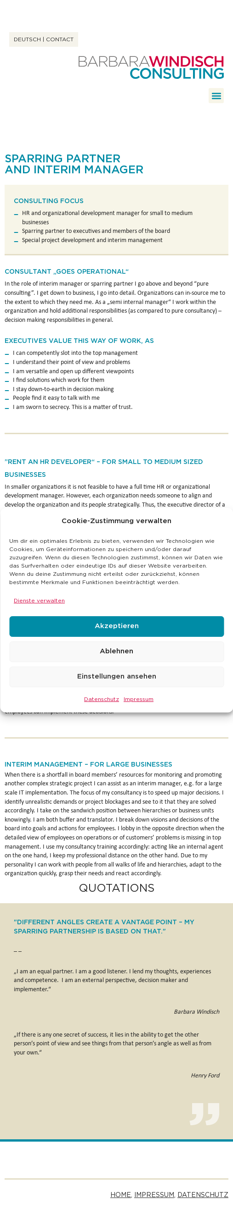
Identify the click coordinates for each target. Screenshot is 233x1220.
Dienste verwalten (39, 600)
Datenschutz (101, 699)
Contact (60, 39)
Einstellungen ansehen (116, 676)
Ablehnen (116, 651)
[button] (216, 95)
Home (120, 1195)
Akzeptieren (117, 626)
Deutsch (27, 39)
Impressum (138, 699)
